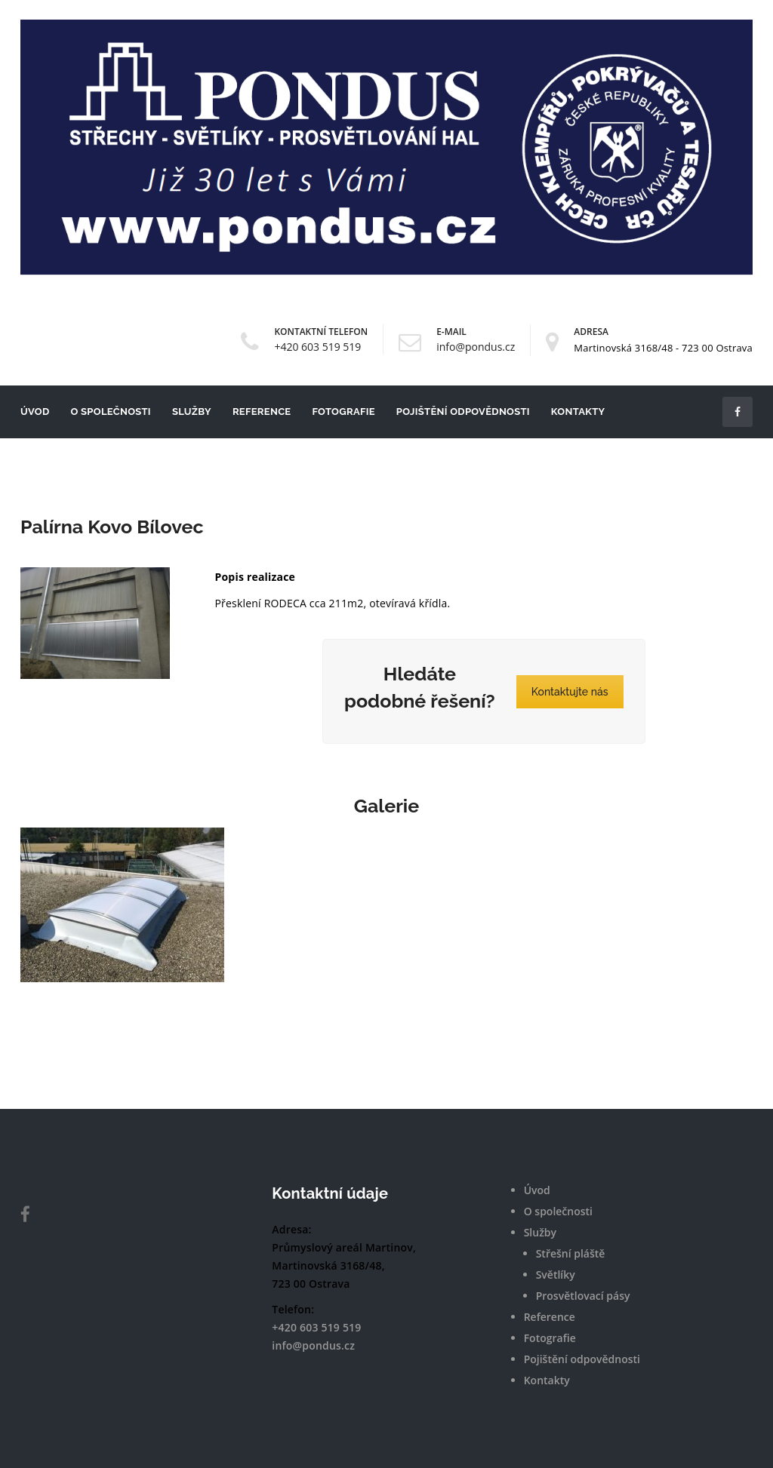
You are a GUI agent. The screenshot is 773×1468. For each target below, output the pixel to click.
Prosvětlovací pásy (583, 1295)
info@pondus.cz (475, 346)
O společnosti (111, 411)
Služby (191, 411)
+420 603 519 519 (317, 346)
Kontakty (578, 411)
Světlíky (555, 1274)
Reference (262, 411)
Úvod (35, 411)
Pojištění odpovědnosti (463, 411)
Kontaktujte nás (569, 692)
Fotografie (343, 411)
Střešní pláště (570, 1253)
